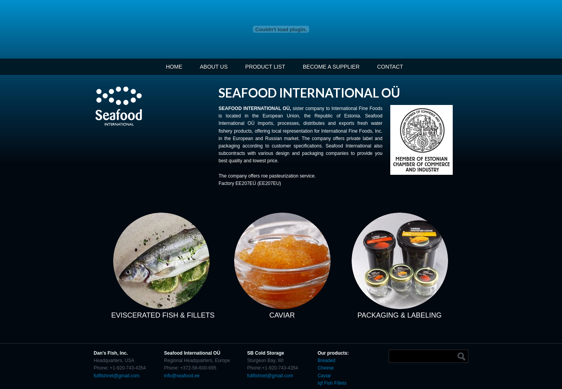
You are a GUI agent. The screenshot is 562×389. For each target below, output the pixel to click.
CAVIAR (282, 315)
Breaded (326, 360)
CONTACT (390, 67)
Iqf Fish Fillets (332, 383)
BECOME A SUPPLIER (331, 67)
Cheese (326, 368)
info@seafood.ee (181, 375)
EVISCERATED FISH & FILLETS (163, 315)
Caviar (325, 375)
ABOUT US (214, 67)
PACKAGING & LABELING (399, 315)
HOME (174, 67)
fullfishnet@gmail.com (117, 375)
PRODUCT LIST (265, 67)
